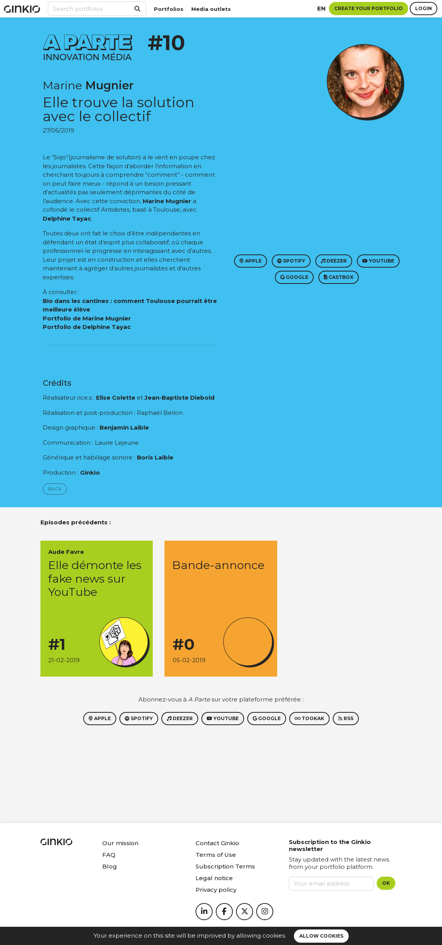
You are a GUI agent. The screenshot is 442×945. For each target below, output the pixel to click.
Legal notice (214, 878)
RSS (345, 718)
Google (294, 277)
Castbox (338, 277)
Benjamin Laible (124, 427)
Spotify (291, 261)
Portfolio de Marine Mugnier (87, 318)
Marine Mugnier (167, 201)
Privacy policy (216, 889)
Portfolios (168, 9)
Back (55, 489)
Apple (250, 261)
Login (423, 8)
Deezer (334, 261)
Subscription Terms (225, 866)
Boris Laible (155, 457)
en (321, 8)
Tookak (309, 718)
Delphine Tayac (67, 218)
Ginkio (90, 472)
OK (386, 883)
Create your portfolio (368, 8)
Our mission (120, 843)
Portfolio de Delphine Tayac (87, 327)
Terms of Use (216, 854)
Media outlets (211, 9)
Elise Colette (115, 397)
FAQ (108, 854)
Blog (109, 866)
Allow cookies (321, 936)
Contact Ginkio (217, 843)
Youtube (378, 261)
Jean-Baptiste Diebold (180, 397)
